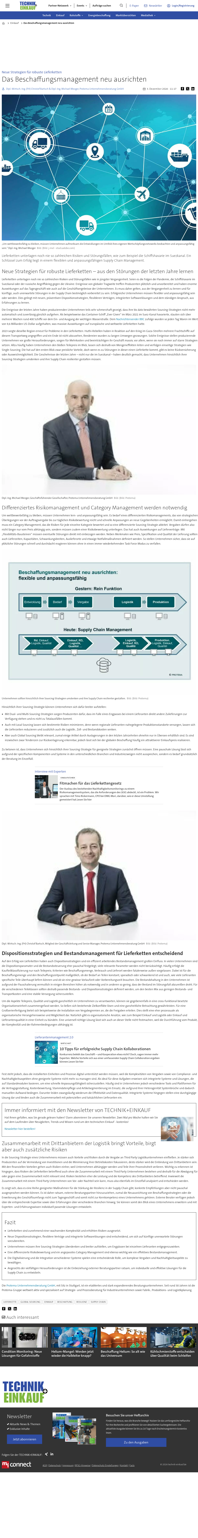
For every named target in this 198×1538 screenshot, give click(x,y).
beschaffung (64, 1302)
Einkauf (60, 15)
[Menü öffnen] (7, 5)
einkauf (48, 1302)
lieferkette (10, 1302)
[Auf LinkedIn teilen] (193, 88)
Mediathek (147, 15)
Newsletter (155, 5)
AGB (45, 1465)
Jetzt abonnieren (24, 1439)
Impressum (67, 1465)
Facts (131, 1465)
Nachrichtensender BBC (130, 319)
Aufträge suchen (102, 5)
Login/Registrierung (183, 5)
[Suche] (121, 5)
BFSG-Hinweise (82, 1465)
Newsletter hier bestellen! (20, 1129)
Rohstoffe (75, 15)
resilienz (81, 1302)
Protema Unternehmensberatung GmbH (30, 1285)
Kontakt (124, 1465)
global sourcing (30, 1302)
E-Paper (134, 5)
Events (80, 5)
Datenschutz (54, 1465)
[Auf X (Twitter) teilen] (188, 88)
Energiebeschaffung (99, 15)
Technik (46, 15)
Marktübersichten (126, 15)
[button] (189, 1343)
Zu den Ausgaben (136, 1442)
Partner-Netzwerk (58, 5)
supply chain (98, 1302)
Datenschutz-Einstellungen (105, 1465)
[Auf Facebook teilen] (183, 88)
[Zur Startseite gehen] (28, 5)
